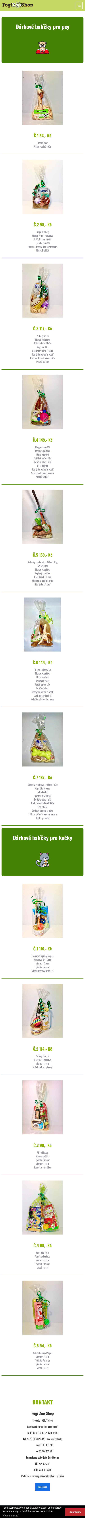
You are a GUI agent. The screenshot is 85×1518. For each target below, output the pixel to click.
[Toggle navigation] (79, 5)
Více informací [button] (11, 1515)
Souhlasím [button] (75, 1512)
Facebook (42, 1487)
